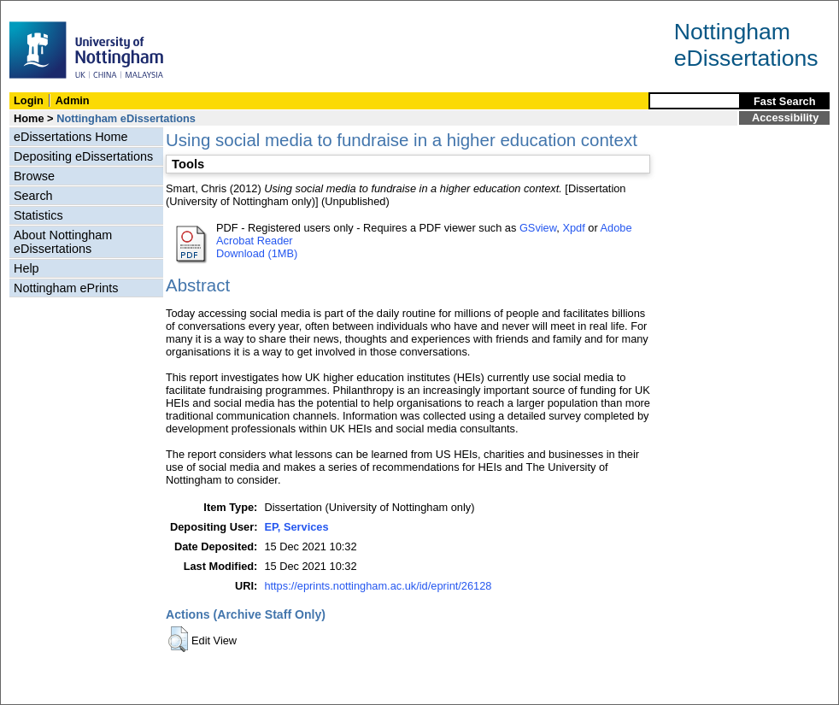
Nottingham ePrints (66, 288)
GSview (537, 227)
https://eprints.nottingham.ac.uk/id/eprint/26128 (377, 585)
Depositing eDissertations (83, 156)
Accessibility (785, 117)
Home (29, 118)
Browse (34, 176)
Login (29, 100)
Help (26, 268)
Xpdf (573, 227)
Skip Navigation (38, 10)
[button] (178, 639)
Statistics (38, 215)
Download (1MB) (256, 253)
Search (33, 196)
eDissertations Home (71, 137)
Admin (73, 100)
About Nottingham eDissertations (63, 242)
